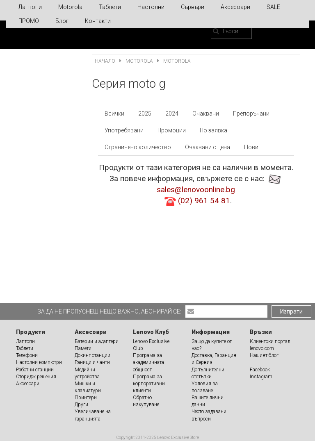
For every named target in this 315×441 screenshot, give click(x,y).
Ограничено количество (138, 147)
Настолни (150, 7)
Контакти (98, 21)
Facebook (260, 370)
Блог (61, 21)
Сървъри (192, 7)
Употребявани (124, 130)
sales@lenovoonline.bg (196, 189)
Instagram (261, 377)
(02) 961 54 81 (204, 200)
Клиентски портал (270, 341)
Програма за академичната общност (148, 362)
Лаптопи (30, 7)
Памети (83, 348)
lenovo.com (262, 348)
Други (81, 404)
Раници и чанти (92, 362)
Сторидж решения (36, 377)
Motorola (70, 7)
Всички (114, 113)
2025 (144, 113)
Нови (251, 147)
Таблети (110, 7)
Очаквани (205, 113)
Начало (105, 61)
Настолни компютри (39, 362)
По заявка (213, 130)
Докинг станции (92, 355)
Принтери (86, 397)
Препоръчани (251, 113)
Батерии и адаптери (97, 341)
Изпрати (291, 311)
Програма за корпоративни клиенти (149, 383)
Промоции (172, 130)
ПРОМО (28, 21)
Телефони (27, 355)
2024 (171, 113)
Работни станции (35, 370)
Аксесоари (235, 7)
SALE (273, 7)
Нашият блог (264, 355)
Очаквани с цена (207, 147)
